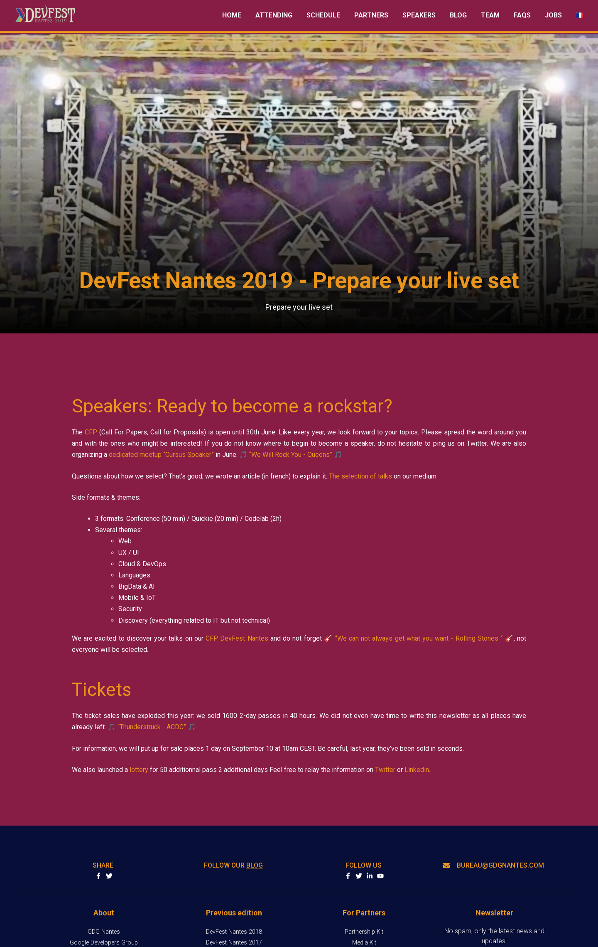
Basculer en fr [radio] (579, 15)
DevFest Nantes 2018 (234, 931)
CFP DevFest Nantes (237, 638)
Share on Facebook (98, 876)
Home (231, 15)
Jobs (553, 15)
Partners (371, 15)
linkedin (369, 876)
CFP (91, 432)
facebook (348, 876)
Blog (458, 15)
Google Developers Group (104, 942)
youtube (380, 876)
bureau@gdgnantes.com (493, 865)
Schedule (323, 15)
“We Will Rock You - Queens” (290, 455)
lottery (139, 770)
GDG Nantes (104, 931)
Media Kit (364, 942)
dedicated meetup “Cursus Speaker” (161, 455)
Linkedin (416, 770)
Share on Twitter (109, 876)
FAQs (522, 15)
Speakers (419, 15)
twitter (358, 876)
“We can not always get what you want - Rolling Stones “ (419, 638)
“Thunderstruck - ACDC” (152, 727)
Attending (273, 15)
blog (254, 865)
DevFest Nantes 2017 (234, 942)
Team (490, 15)
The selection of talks (360, 476)
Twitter (385, 770)
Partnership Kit (364, 931)
